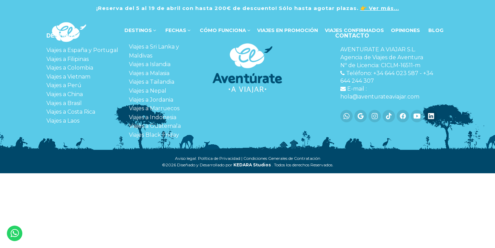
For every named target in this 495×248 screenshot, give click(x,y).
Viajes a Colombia (69, 67)
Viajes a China (64, 94)
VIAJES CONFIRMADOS (354, 30)
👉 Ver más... (379, 8)
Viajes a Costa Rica (70, 111)
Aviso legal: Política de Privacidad (207, 158)
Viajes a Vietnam (68, 76)
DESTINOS (139, 30)
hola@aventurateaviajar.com (379, 96)
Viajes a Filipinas (67, 59)
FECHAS (177, 30)
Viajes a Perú (63, 85)
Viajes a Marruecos (154, 108)
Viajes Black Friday (154, 135)
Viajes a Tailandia (151, 82)
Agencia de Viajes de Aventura (381, 57)
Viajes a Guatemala (155, 126)
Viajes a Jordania (151, 99)
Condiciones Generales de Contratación (281, 158)
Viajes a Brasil (64, 103)
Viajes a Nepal (147, 90)
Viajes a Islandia (149, 64)
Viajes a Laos (62, 120)
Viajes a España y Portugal (82, 50)
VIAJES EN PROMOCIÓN (287, 30)
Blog (435, 30)
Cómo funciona (224, 30)
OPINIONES (405, 30)
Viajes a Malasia (149, 73)
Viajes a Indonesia (152, 117)
